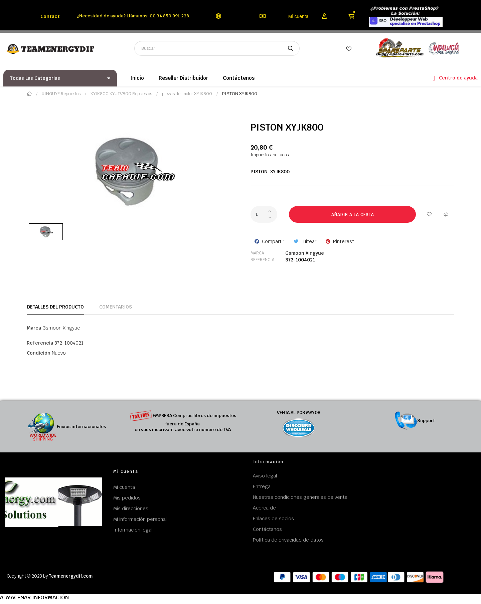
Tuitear (308, 241)
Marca (257, 253)
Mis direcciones (130, 509)
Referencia (262, 259)
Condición (38, 353)
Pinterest (343, 241)
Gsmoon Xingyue (304, 253)
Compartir (273, 241)
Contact (50, 16)
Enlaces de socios (273, 519)
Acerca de (264, 508)
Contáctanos (267, 529)
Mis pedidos (127, 498)
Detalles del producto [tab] (55, 307)
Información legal (132, 530)
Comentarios (115, 307)
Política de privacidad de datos (288, 540)
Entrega (262, 486)
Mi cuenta (298, 16)
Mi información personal (140, 519)
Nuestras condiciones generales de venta (300, 497)
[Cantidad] (264, 214)
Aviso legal (265, 476)
